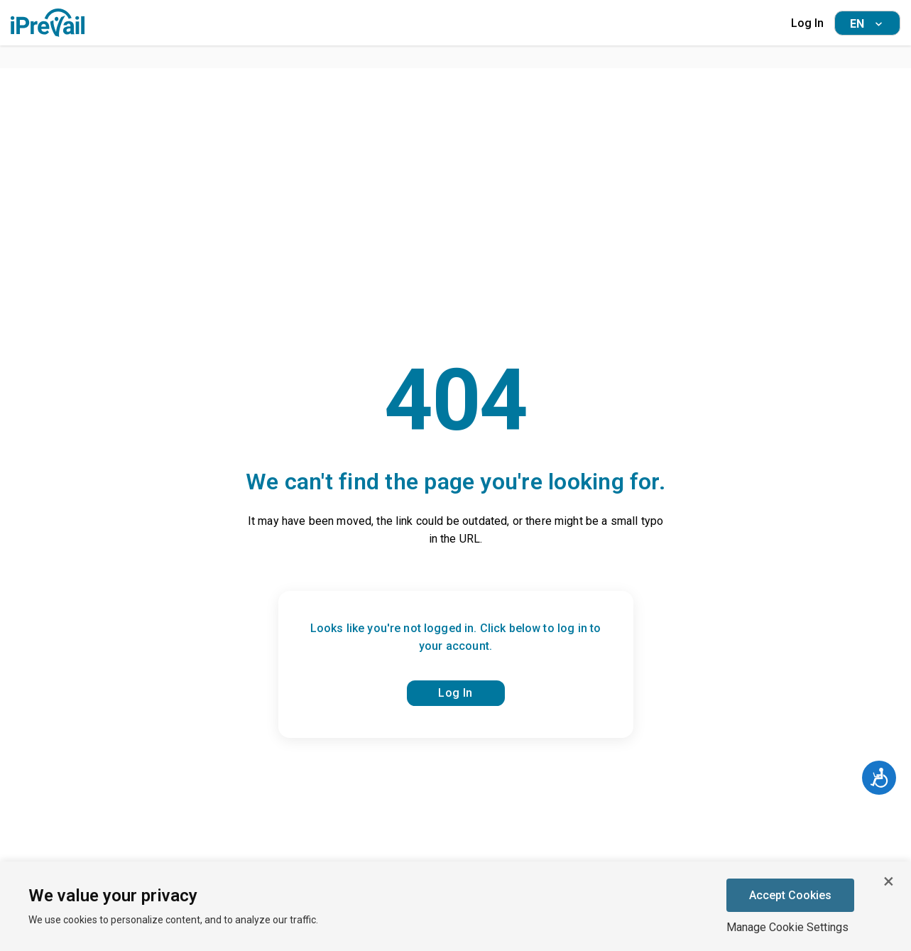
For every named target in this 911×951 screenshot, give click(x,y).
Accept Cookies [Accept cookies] (790, 895)
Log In (807, 23)
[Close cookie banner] (888, 881)
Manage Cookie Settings (787, 927)
